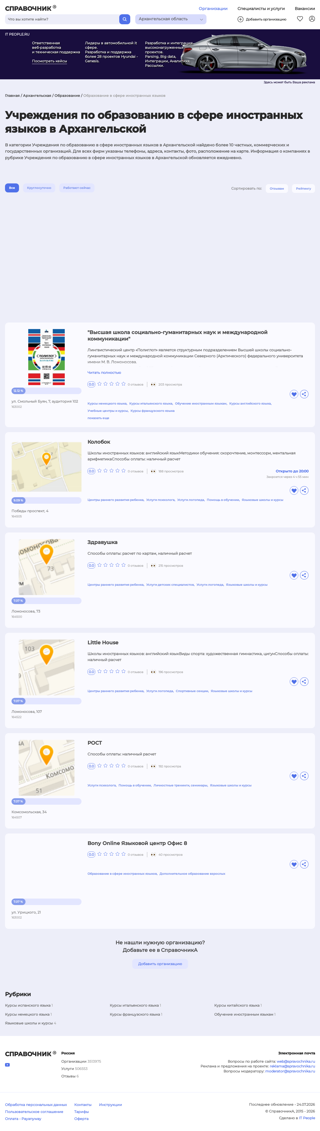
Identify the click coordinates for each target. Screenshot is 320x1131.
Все (12, 188)
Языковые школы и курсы (262, 500)
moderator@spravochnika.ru (290, 1071)
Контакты (83, 1104)
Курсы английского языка (250, 403)
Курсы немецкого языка (107, 403)
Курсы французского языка (152, 411)
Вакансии (305, 8)
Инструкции (110, 1104)
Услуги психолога (160, 500)
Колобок (99, 442)
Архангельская (37, 95)
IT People (307, 1118)
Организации (213, 8)
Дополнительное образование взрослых (192, 874)
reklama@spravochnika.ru (292, 1066)
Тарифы (81, 1111)
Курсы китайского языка (237, 1005)
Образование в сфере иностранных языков (122, 874)
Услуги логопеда (190, 500)
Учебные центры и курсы (108, 411)
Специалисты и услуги (261, 8)
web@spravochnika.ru (296, 1061)
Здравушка (103, 542)
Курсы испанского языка (27, 1005)
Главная (12, 95)
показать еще (98, 418)
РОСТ (95, 743)
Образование (67, 95)
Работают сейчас (76, 188)
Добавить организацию (160, 964)
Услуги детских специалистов (170, 585)
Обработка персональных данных (36, 1104)
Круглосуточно (39, 188)
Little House (103, 643)
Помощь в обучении (223, 500)
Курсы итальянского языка (150, 403)
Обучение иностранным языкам (200, 403)
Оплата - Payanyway (23, 1118)
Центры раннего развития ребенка (116, 500)
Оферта (81, 1118)
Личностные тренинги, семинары (180, 785)
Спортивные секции (192, 691)
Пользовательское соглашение (34, 1111)
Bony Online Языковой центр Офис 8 (137, 843)
